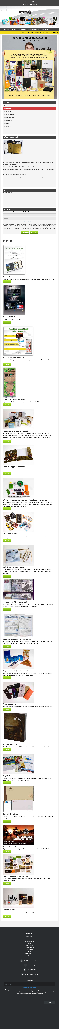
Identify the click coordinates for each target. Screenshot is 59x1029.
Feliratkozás (25, 232)
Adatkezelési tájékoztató (29, 221)
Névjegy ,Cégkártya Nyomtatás (15, 876)
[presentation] (15, 997)
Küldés (49, 1002)
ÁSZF (6, 129)
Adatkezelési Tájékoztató (11, 117)
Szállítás (6, 123)
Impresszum (7, 105)
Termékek (6, 29)
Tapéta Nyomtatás (10, 277)
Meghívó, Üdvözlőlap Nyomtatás (16, 671)
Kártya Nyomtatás (10, 846)
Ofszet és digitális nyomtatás (18, 29)
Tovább (7, 282)
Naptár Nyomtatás (10, 776)
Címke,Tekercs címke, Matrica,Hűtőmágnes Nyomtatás (25, 500)
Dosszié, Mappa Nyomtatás (14, 467)
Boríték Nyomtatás (10, 814)
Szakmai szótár (8, 120)
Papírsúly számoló (9, 114)
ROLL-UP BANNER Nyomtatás (14, 400)
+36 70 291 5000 (30, 1)
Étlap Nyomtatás (10, 704)
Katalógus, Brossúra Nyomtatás (15, 431)
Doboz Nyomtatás (10, 910)
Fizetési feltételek (9, 132)
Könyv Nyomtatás (10, 744)
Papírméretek (8, 111)
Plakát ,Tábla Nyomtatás (13, 317)
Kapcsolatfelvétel (45, 29)
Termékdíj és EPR (8, 126)
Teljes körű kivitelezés (33, 29)
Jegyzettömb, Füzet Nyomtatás (15, 602)
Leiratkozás (34, 232)
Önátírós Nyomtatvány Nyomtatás (17, 639)
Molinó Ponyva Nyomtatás (13, 358)
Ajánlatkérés (8, 108)
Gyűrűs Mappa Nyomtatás (13, 567)
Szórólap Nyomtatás (11, 534)
